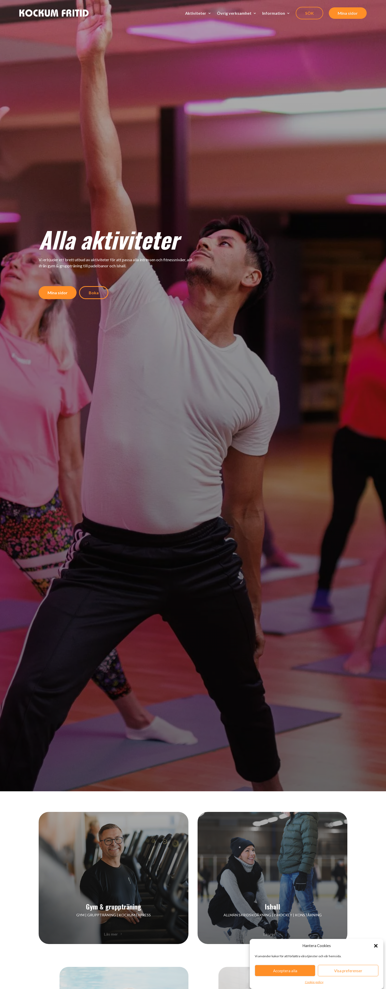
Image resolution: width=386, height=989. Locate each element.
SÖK (309, 13)
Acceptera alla (285, 970)
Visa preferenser (348, 970)
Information (273, 13)
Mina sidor (348, 13)
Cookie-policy (314, 982)
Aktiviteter (195, 13)
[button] (375, 945)
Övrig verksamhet (234, 13)
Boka (94, 292)
